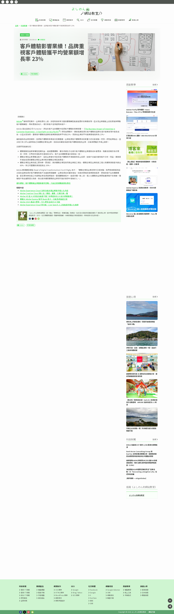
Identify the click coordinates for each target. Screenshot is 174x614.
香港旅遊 (145, 590)
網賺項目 (109, 586)
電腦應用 (128, 590)
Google (75, 590)
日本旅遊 (145, 592)
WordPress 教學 (61, 595)
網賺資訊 (110, 595)
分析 (91, 603)
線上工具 (128, 592)
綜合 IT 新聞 (25, 595)
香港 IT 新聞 (25, 592)
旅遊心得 (143, 586)
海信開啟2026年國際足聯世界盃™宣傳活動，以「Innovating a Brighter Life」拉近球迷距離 (141, 471)
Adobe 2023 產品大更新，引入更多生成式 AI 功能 (40, 202)
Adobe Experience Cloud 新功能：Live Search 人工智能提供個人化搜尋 (49, 204)
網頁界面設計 (60, 600)
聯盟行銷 (110, 598)
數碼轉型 (35, 74)
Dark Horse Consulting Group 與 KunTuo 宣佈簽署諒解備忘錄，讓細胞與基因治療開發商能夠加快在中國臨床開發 (141, 453)
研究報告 (24, 598)
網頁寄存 (58, 598)
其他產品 (41, 598)
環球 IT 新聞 (25, 35)
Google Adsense (113, 590)
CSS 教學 (58, 590)
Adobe (25, 74)
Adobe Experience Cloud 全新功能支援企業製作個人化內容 (44, 190)
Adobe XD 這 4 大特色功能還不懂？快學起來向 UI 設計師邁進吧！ (46, 196)
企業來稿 (24, 600)
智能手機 (41, 592)
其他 (91, 600)
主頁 (16, 25)
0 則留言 (42, 40)
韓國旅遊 (145, 595)
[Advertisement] (68, 98)
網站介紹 (152, 612)
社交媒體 (92, 586)
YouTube (93, 598)
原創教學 (126, 586)
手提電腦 (41, 595)
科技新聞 (24, 25)
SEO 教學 (76, 595)
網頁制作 (57, 586)
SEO (73, 586)
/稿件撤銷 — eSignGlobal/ (136, 478)
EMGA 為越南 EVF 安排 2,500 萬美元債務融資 (141, 446)
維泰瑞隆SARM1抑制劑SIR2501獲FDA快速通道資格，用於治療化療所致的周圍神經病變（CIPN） (141, 462)
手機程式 (128, 595)
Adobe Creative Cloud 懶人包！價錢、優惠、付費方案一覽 (44, 193)
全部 (154, 84)
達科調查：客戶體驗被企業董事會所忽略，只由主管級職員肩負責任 (43, 183)
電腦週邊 (41, 590)
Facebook (93, 590)
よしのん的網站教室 (136, 495)
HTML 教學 (59, 592)
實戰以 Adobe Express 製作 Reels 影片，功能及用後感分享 (43, 199)
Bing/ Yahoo (77, 592)
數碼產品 (40, 586)
